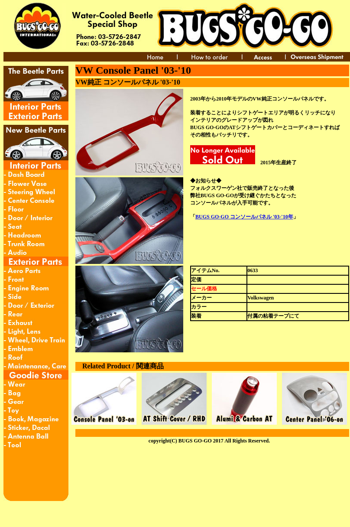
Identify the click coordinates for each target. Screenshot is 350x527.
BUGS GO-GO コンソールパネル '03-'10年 (244, 217)
